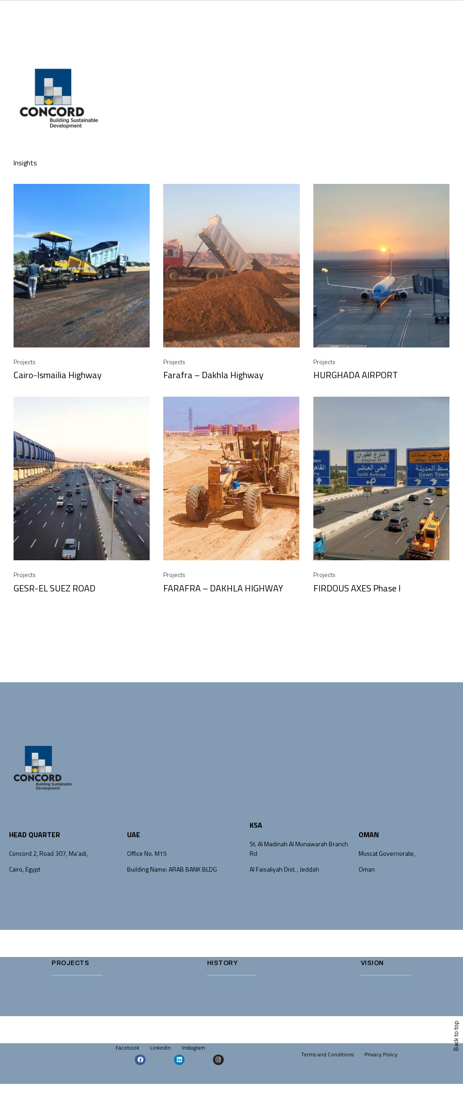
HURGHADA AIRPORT (355, 375)
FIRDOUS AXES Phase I (357, 588)
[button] (447, 103)
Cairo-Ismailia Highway (58, 375)
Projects (25, 361)
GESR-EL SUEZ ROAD (54, 588)
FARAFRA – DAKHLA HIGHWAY (223, 588)
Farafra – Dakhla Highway (213, 375)
